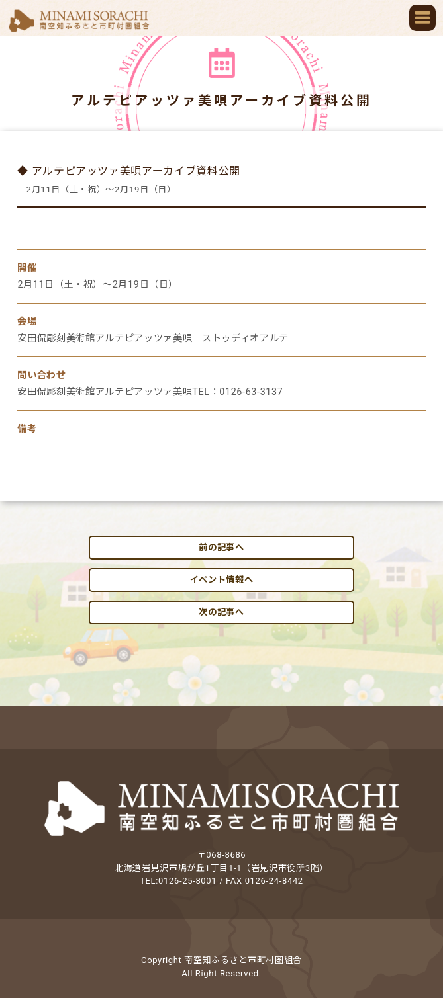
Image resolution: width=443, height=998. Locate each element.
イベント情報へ (222, 580)
